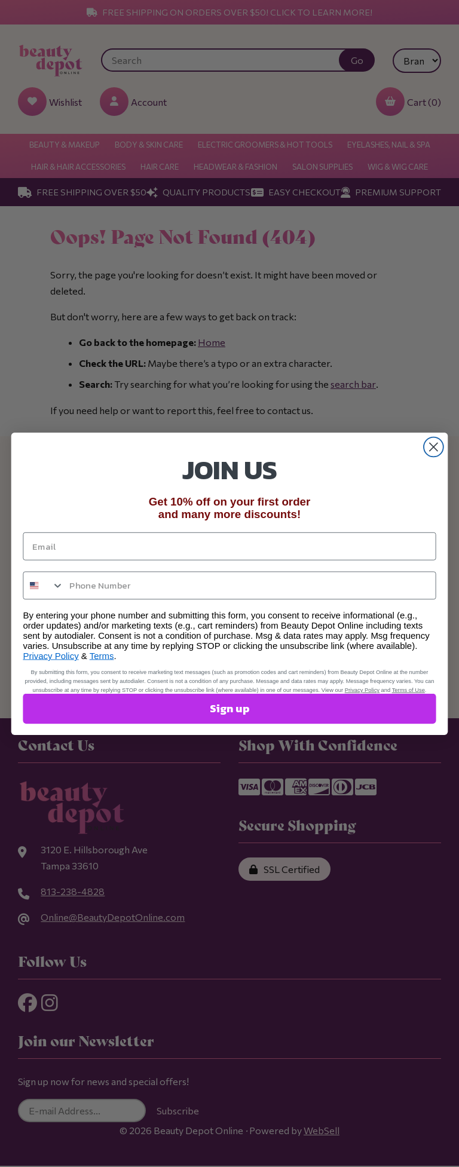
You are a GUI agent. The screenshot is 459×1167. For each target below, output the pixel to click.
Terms (102, 655)
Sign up (229, 708)
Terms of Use (408, 690)
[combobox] (43, 585)
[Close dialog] (433, 447)
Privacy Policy (50, 655)
